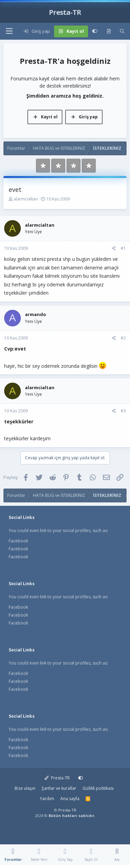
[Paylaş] (114, 248)
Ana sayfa (69, 799)
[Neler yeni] (109, 31)
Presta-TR (57, 778)
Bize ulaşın (25, 788)
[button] (9, 31)
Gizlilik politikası (98, 788)
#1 (123, 248)
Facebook (18, 541)
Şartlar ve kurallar (59, 788)
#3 (123, 411)
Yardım (47, 799)
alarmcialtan (26, 199)
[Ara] (122, 31)
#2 (123, 338)
